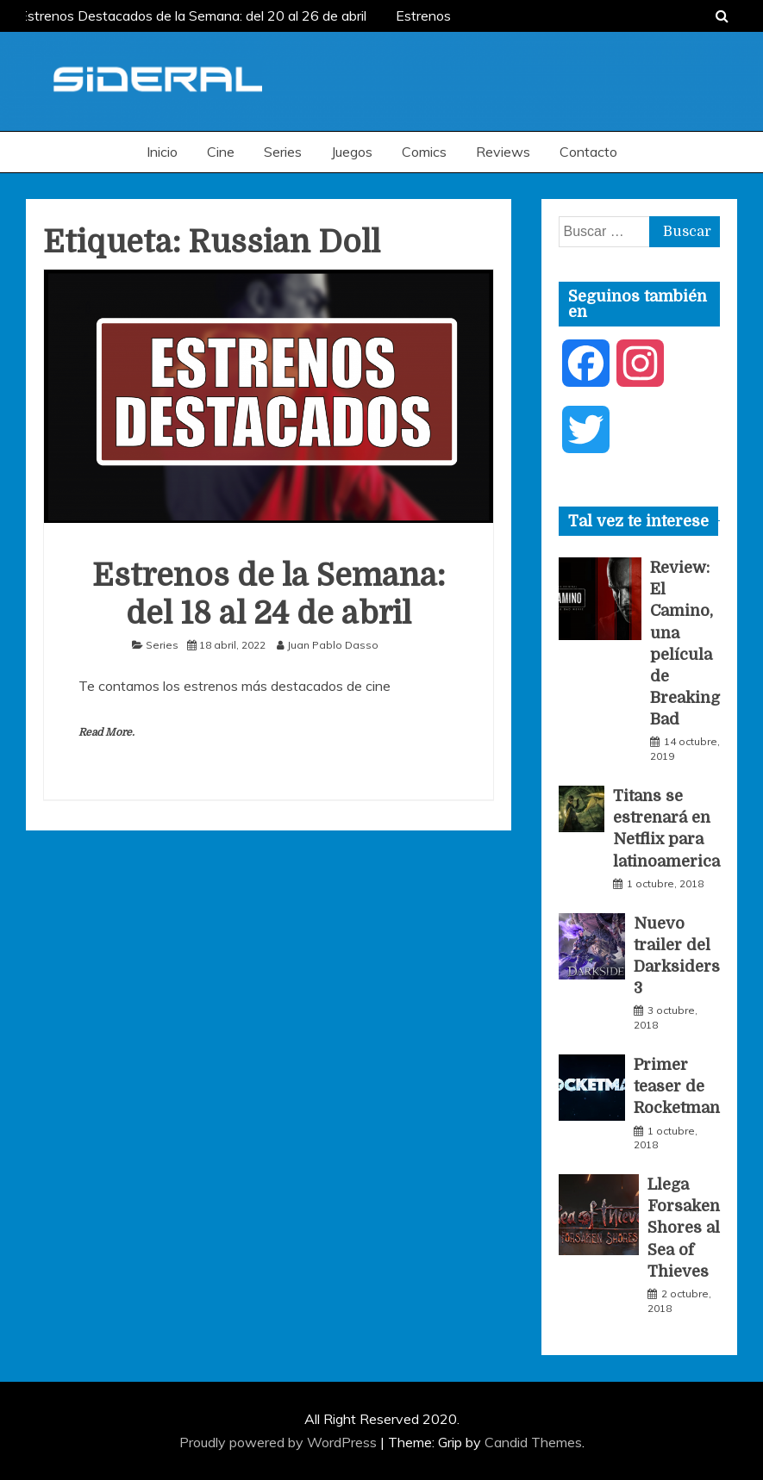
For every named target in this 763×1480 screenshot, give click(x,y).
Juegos (351, 151)
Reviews (503, 151)
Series (283, 151)
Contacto (588, 151)
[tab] (638, 521)
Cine (221, 151)
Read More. (106, 732)
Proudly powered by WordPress (279, 1442)
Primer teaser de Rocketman (677, 1086)
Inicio (162, 151)
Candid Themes (533, 1442)
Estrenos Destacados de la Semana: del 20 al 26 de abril (195, 15)
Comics (424, 151)
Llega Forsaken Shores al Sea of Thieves (683, 1228)
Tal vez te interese (638, 521)
